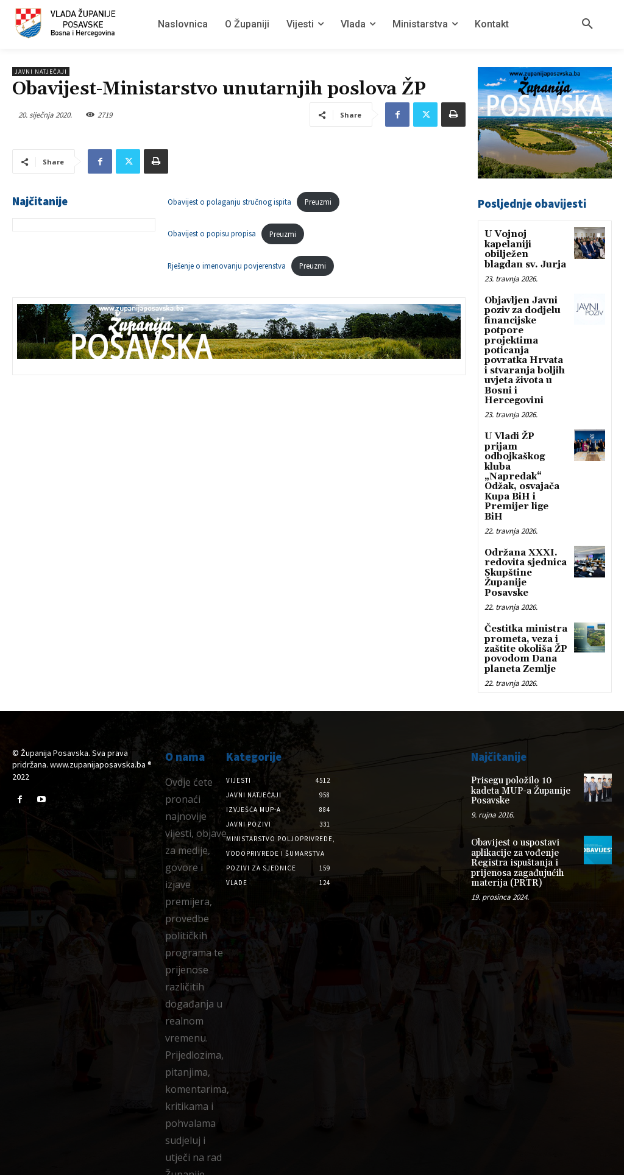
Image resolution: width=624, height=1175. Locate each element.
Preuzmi (318, 201)
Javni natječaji (40, 71)
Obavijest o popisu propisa (212, 234)
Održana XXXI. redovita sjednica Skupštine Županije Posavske (524, 528)
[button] (587, 24)
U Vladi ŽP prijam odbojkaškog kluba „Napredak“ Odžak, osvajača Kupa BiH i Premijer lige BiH (525, 450)
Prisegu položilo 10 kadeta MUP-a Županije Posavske (523, 735)
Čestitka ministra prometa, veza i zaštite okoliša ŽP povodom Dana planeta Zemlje (525, 601)
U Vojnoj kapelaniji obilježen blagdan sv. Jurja (524, 247)
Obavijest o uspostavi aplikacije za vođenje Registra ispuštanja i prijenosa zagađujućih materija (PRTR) (514, 801)
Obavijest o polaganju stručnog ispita (229, 201)
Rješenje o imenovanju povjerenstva (227, 265)
